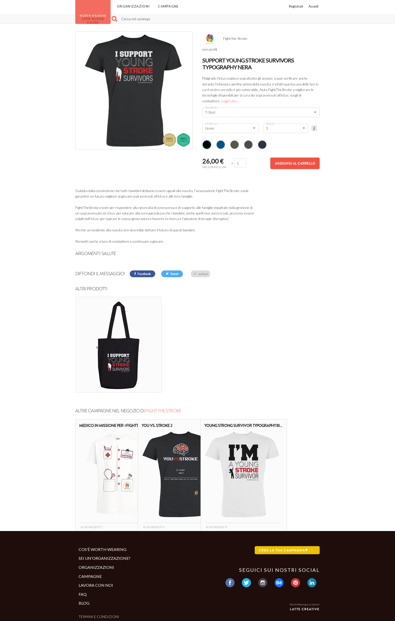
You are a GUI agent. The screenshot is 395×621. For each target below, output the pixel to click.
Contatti (87, 593)
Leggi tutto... (230, 101)
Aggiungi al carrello (295, 163)
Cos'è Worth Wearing (102, 517)
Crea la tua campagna (283, 518)
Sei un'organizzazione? (104, 526)
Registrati (296, 6)
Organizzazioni (133, 6)
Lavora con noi (96, 553)
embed (200, 274)
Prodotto (211, 107)
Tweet (172, 274)
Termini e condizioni (99, 584)
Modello (211, 123)
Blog (84, 571)
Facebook (142, 274)
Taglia (270, 123)
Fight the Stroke (163, 379)
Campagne (168, 6)
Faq (83, 562)
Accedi (313, 6)
